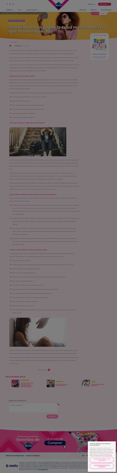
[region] (102, 456)
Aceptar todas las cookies (102, 459)
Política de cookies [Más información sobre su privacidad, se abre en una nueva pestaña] (108, 455)
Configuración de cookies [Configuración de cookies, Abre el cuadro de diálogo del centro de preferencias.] (102, 466)
